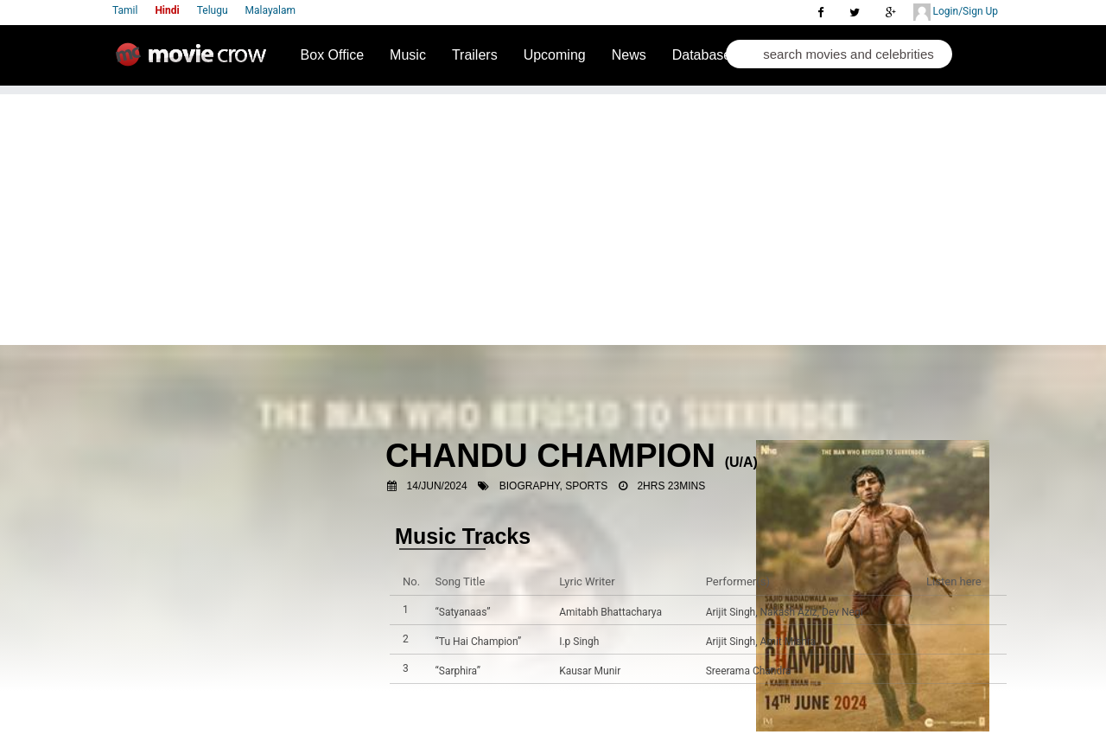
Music (408, 55)
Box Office (333, 55)
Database (702, 55)
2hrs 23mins (671, 486)
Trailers (475, 55)
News (629, 55)
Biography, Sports (553, 486)
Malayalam (270, 10)
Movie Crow (195, 61)
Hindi (167, 10)
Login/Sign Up (955, 12)
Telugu (212, 10)
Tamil (124, 10)
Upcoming (555, 55)
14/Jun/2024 (437, 486)
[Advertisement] (553, 215)
